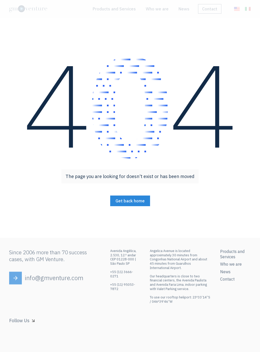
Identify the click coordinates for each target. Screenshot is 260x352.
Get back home (130, 200)
